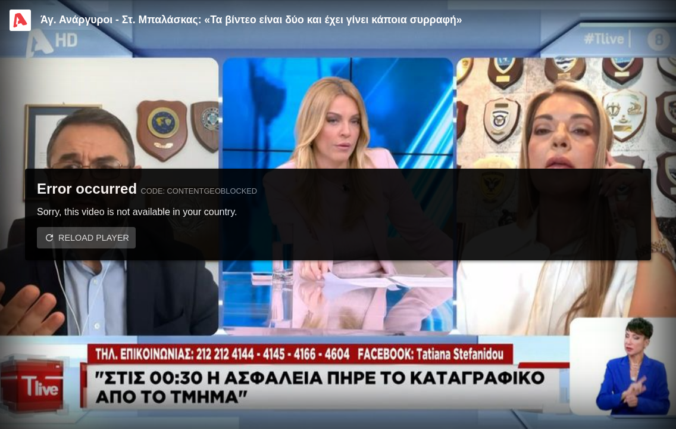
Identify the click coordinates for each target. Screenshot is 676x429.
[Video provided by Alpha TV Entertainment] (20, 20)
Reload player (93, 238)
